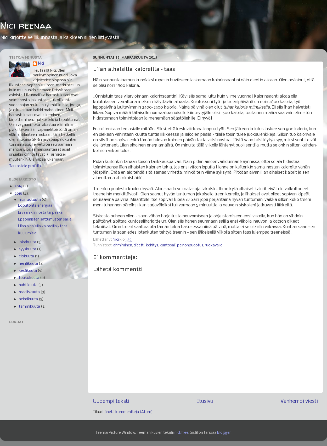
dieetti (139, 245)
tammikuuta (30, 307)
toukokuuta (29, 278)
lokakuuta (28, 242)
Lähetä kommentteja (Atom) (128, 412)
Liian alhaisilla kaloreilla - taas (42, 226)
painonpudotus (190, 245)
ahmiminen (122, 245)
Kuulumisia (27, 233)
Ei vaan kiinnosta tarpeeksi (40, 213)
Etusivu (204, 401)
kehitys (152, 245)
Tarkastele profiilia (25, 166)
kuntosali (168, 245)
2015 (19, 194)
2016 (19, 186)
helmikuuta (29, 299)
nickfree (181, 433)
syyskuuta (28, 249)
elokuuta (27, 256)
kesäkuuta (28, 271)
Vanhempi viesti (299, 401)
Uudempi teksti (111, 401)
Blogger (224, 433)
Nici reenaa (26, 25)
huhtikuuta (28, 285)
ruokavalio (214, 245)
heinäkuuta (29, 264)
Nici (41, 64)
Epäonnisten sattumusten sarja (44, 220)
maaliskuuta (30, 292)
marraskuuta (30, 200)
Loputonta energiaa (35, 206)
